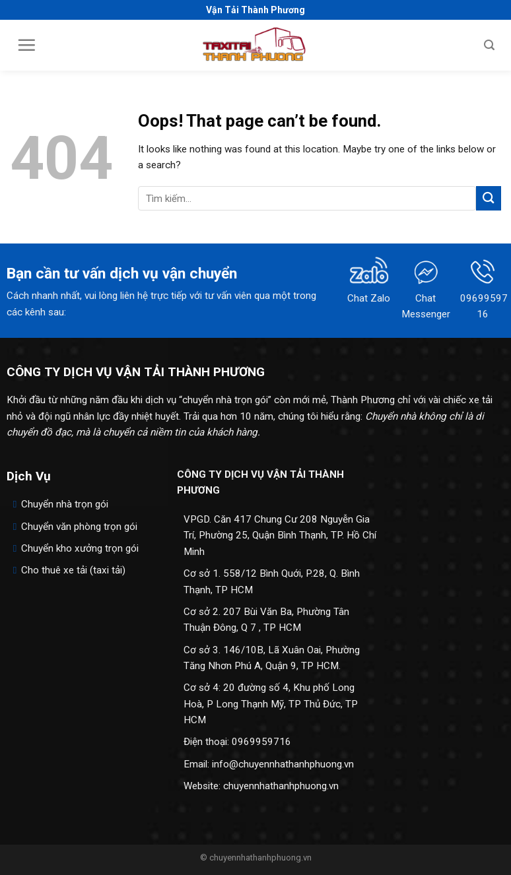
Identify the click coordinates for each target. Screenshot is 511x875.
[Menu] (26, 44)
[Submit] (488, 198)
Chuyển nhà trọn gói (64, 504)
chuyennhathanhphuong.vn (281, 786)
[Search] (489, 45)
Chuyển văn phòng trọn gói (79, 527)
